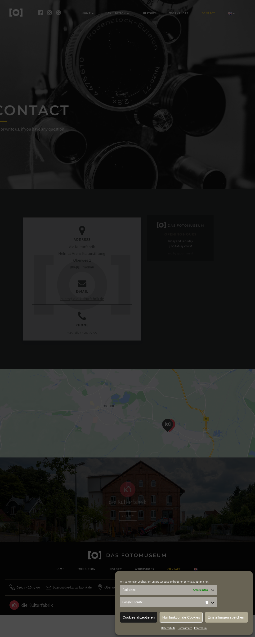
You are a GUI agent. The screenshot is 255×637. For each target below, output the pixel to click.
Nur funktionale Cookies (181, 617)
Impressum (200, 628)
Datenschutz (168, 628)
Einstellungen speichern (226, 617)
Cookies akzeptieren (139, 617)
